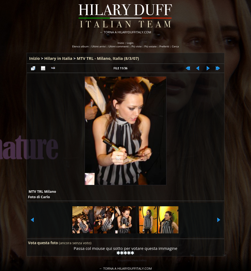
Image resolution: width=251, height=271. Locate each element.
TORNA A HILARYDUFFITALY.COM (127, 32)
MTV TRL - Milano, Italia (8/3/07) (108, 58)
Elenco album (80, 46)
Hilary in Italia (58, 58)
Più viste (136, 46)
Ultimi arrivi (98, 46)
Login (130, 43)
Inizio (121, 43)
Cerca (175, 46)
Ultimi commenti (118, 46)
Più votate (150, 46)
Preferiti (164, 46)
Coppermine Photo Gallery (132, 260)
